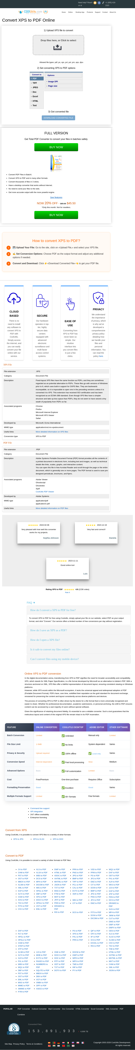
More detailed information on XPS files (52, 432)
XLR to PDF (114, 882)
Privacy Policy (19, 1044)
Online (70, 12)
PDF (35, 78)
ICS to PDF (95, 940)
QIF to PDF (95, 931)
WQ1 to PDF (114, 870)
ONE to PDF (59, 952)
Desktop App (80, 12)
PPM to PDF (96, 873)
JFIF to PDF (59, 900)
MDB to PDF (41, 955)
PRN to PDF (77, 870)
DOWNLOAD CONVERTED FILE (58, 118)
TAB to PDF (114, 949)
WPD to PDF (77, 958)
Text (35, 105)
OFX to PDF (96, 934)
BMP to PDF (77, 879)
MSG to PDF (59, 891)
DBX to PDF (41, 977)
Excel (35, 96)
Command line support (39, 808)
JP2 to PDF (95, 879)
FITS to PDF (23, 906)
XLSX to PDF (41, 873)
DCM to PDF (96, 888)
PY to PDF (76, 970)
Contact (105, 12)
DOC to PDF (59, 958)
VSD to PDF (96, 870)
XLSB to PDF (23, 952)
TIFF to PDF (77, 882)
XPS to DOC (58, 839)
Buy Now (56, 147)
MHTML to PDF (60, 882)
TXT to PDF (59, 888)
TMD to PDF (77, 964)
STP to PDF (23, 949)
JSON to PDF (60, 885)
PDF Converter (24, 1009)
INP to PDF (77, 967)
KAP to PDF (23, 891)
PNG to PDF (77, 873)
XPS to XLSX (38, 839)
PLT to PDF (23, 934)
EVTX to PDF (78, 891)
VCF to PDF (41, 906)
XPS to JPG (18, 839)
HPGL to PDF (42, 891)
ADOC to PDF (60, 876)
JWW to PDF (114, 916)
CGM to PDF (23, 897)
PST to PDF (23, 876)
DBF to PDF (41, 894)
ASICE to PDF (42, 989)
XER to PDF (77, 894)
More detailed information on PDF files (52, 508)
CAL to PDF (77, 888)
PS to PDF (95, 876)
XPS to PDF (41, 897)
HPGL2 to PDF (42, 903)
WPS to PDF (77, 961)
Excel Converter (97, 1009)
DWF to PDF (59, 870)
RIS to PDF (59, 912)
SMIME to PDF (24, 989)
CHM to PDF (23, 873)
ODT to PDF (114, 876)
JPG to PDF (77, 876)
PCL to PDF (77, 885)
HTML (35, 101)
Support (97, 12)
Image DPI (53, 81)
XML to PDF (23, 888)
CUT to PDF (114, 919)
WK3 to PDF (114, 885)
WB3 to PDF (41, 876)
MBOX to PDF (24, 882)
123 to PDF (113, 888)
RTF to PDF (59, 961)
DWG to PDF (114, 922)
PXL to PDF (114, 879)
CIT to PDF (95, 885)
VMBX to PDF (42, 983)
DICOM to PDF (42, 885)
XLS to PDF (41, 870)
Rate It (67, 592)
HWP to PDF (77, 955)
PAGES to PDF (42, 961)
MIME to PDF (23, 986)
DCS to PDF (41, 879)
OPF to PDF (41, 986)
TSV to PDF (23, 903)
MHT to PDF (59, 897)
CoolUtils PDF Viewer (45, 492)
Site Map (8, 1044)
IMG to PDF (41, 888)
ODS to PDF (114, 931)
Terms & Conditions (34, 1044)
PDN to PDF (59, 903)
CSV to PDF (23, 909)
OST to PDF (23, 879)
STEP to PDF (23, 946)
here (101, 356)
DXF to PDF (114, 873)
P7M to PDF (59, 894)
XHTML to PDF (60, 879)
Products (90, 12)
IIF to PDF (95, 937)
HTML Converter (82, 1009)
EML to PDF (41, 909)
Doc (34, 92)
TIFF (35, 83)
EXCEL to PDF (97, 943)
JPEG (35, 87)
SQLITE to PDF (42, 970)
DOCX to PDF (42, 900)
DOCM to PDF (78, 952)
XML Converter (112, 1009)
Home (64, 12)
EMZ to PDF (96, 882)
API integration (36, 812)
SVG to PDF (23, 900)
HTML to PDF (60, 873)
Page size (52, 86)
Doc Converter (68, 1009)
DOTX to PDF (60, 970)
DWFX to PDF (115, 928)
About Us (113, 12)
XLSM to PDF (24, 885)
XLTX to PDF (23, 894)
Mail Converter (54, 1009)
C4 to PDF (22, 870)
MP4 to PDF (41, 882)
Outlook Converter (39, 1009)
